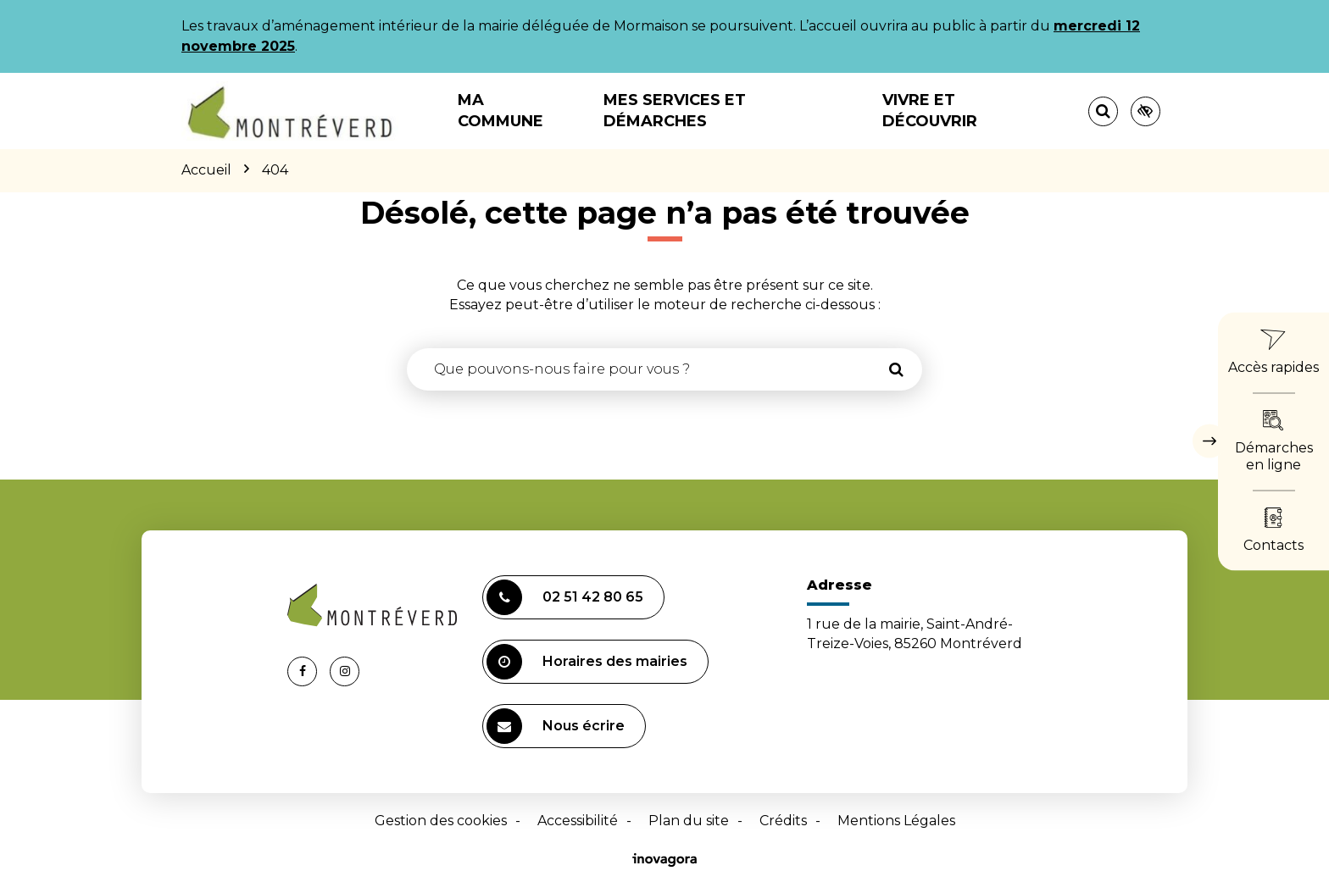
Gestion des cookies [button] (441, 821)
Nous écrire (556, 726)
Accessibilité (577, 821)
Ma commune (500, 110)
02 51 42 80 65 (565, 597)
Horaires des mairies (587, 662)
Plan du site (688, 821)
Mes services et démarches (674, 110)
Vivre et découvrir (929, 110)
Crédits (783, 821)
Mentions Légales (896, 821)
